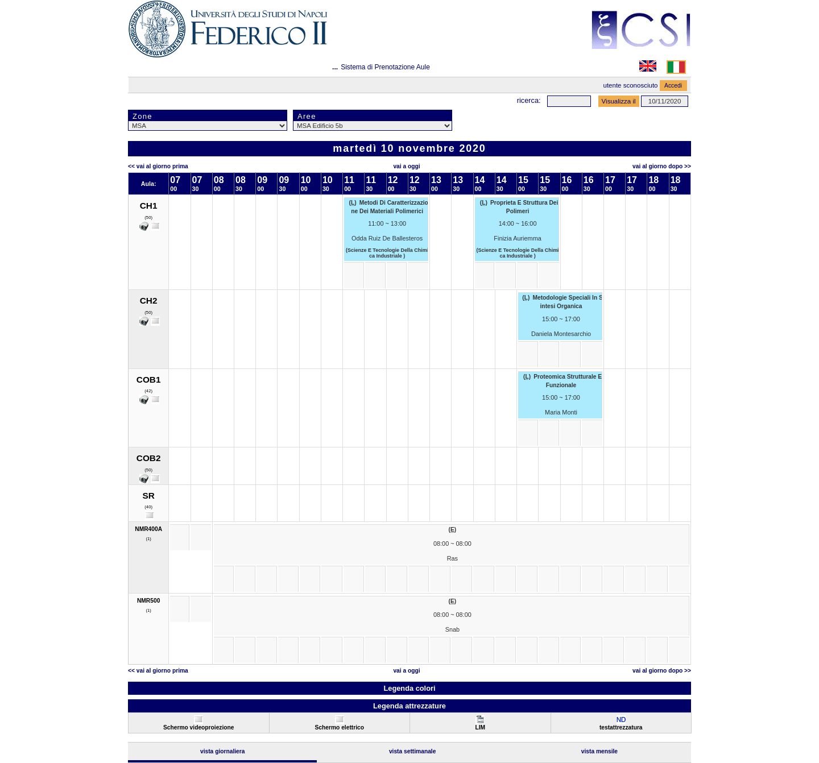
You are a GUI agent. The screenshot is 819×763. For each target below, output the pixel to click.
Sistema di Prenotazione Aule (385, 67)
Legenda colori (409, 688)
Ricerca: (529, 100)
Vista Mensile (599, 751)
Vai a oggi (406, 166)
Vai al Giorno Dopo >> (661, 166)
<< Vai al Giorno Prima (158, 166)
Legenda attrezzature (409, 706)
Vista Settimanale (412, 751)
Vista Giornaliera (222, 751)
